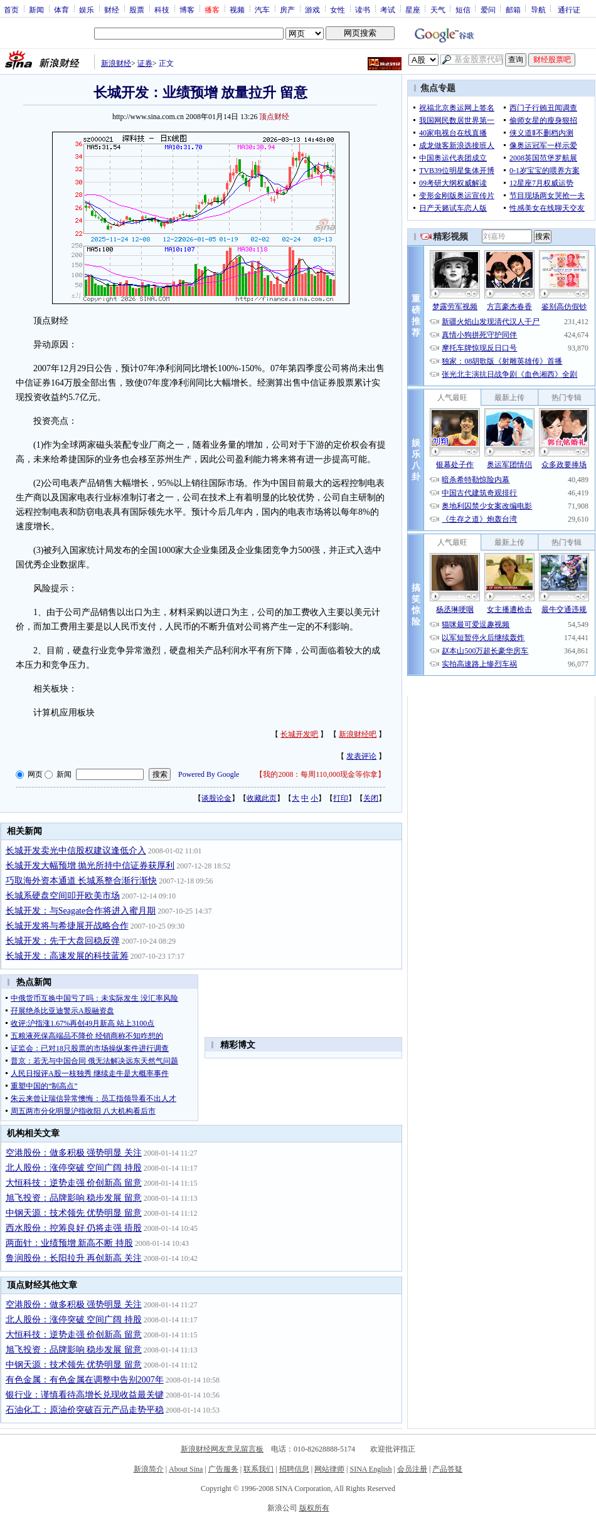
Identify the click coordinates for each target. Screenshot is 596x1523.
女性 (337, 9)
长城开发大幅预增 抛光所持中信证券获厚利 (90, 865)
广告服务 (223, 1469)
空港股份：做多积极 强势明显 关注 (74, 1152)
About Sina (186, 1469)
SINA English (370, 1469)
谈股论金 (216, 798)
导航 (538, 9)
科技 (161, 9)
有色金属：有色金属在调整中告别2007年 (85, 1379)
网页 (35, 774)
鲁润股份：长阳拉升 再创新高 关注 (74, 1258)
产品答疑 (447, 1469)
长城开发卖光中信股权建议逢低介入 (76, 850)
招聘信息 (294, 1469)
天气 (437, 9)
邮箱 (513, 9)
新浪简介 (149, 1469)
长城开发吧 (299, 734)
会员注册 (412, 1469)
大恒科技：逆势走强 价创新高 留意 (74, 1183)
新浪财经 (116, 63)
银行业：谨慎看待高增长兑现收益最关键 (85, 1394)
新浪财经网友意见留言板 (222, 1449)
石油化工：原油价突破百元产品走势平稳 (85, 1410)
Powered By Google (208, 774)
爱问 (488, 9)
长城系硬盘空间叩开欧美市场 (63, 895)
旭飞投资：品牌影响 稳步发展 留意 (74, 1198)
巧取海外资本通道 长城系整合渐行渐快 (81, 880)
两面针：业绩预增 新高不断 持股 (69, 1243)
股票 (136, 9)
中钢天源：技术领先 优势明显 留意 (74, 1213)
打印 (340, 798)
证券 (144, 63)
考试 (387, 9)
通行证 (569, 9)
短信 (463, 9)
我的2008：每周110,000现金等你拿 (320, 774)
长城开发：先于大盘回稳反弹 (63, 941)
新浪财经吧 (357, 734)
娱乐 (86, 9)
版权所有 (314, 1508)
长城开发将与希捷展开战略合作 (67, 925)
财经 (111, 9)
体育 (61, 9)
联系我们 (258, 1469)
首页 (11, 9)
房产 (287, 9)
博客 (186, 9)
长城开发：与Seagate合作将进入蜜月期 (81, 910)
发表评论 (361, 756)
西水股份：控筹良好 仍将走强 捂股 (74, 1228)
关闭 (370, 798)
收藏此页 (262, 798)
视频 (237, 9)
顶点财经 (274, 116)
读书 (362, 9)
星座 (412, 9)
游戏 (312, 9)
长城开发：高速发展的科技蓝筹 (67, 956)
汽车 (262, 9)
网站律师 (329, 1469)
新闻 (36, 9)
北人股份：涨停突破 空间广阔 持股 (74, 1168)
